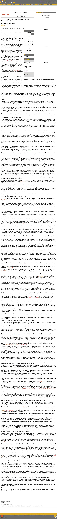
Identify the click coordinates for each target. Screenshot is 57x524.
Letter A (9, 20)
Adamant (27, 63)
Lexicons (26, 76)
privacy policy (19, 513)
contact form (45, 515)
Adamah (29, 51)
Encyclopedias (27, 74)
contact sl (35, 513)
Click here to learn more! (21, 16)
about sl (40, 513)
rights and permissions (28, 513)
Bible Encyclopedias (10, 19)
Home (3, 19)
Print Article (26, 56)
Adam (26, 67)
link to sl (44, 513)
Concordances (27, 60)
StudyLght (7, 2)
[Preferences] (55, 4)
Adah (29, 48)
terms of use (13, 513)
